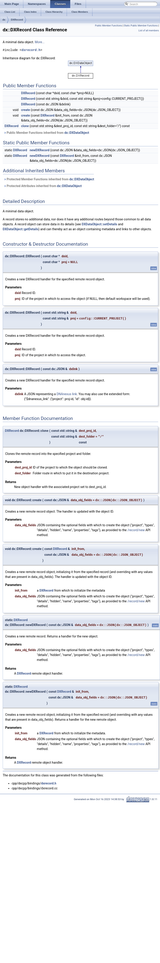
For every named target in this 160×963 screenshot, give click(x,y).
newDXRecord (39, 150)
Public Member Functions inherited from (46, 132)
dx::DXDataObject (76, 132)
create (25, 110)
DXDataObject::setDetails (99, 224)
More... (39, 42)
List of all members (148, 30)
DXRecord (17, 19)
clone (25, 126)
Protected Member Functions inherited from (49, 179)
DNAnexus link (67, 394)
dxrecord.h (31, 50)
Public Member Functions (108, 25)
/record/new (136, 530)
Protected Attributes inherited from (43, 186)
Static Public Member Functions (141, 25)
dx (3, 19)
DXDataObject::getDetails (20, 229)
